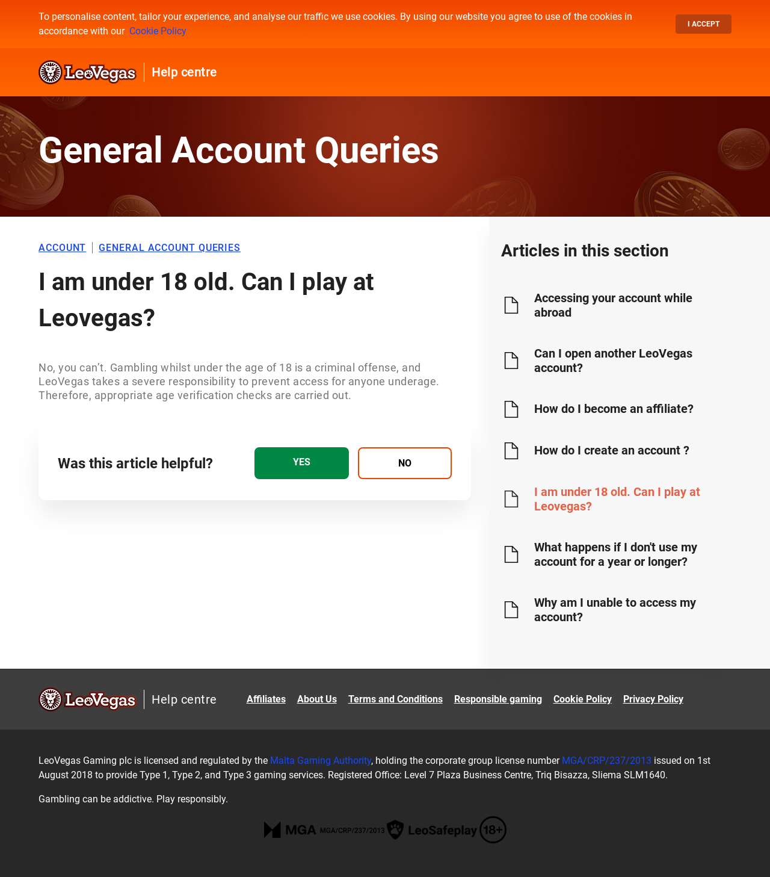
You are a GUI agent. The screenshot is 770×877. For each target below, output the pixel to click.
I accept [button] (703, 24)
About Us (317, 699)
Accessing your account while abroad (613, 305)
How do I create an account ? (611, 450)
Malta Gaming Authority (320, 760)
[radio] (301, 463)
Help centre (184, 72)
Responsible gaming (498, 699)
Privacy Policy (653, 699)
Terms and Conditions (395, 699)
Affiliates (266, 699)
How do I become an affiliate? (614, 408)
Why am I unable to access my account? (615, 609)
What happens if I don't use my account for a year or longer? (615, 554)
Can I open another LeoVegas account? (613, 360)
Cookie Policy (157, 31)
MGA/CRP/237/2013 (606, 760)
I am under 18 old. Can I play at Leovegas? (617, 499)
